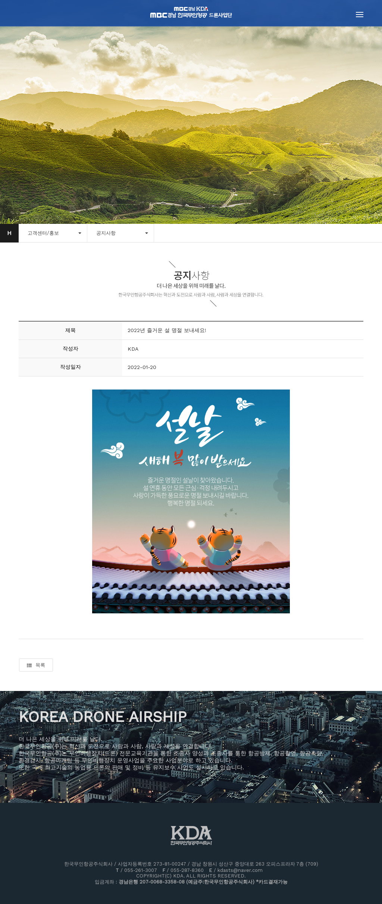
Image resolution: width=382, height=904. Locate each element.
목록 (36, 665)
